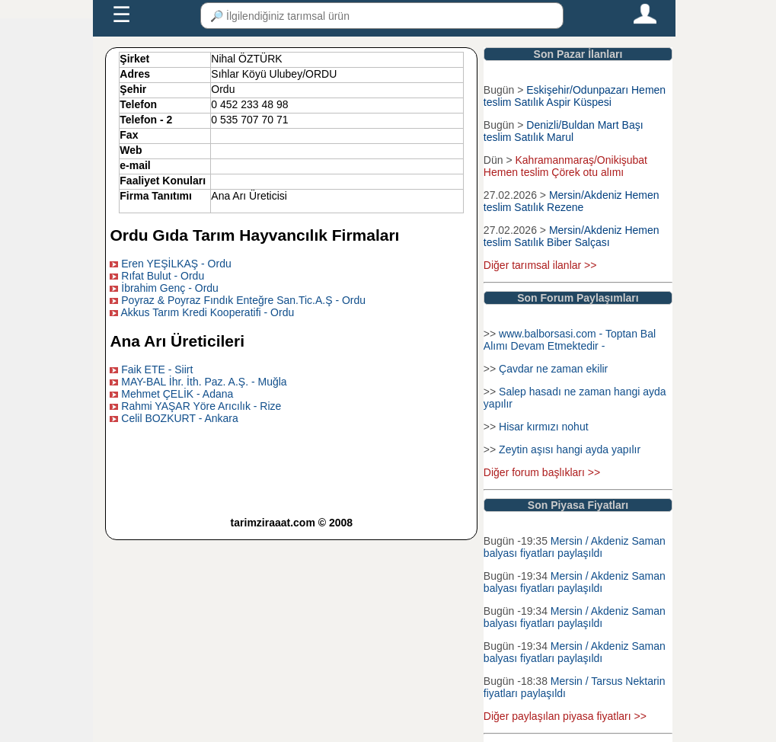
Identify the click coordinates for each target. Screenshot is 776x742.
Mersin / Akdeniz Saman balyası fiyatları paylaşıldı (575, 547)
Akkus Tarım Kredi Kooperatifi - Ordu (208, 312)
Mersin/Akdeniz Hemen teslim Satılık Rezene (571, 201)
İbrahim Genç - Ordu (170, 288)
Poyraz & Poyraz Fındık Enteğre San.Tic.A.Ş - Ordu (243, 300)
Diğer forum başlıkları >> (542, 472)
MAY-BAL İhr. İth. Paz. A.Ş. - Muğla (203, 382)
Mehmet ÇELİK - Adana (177, 394)
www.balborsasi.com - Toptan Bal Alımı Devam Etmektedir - (570, 340)
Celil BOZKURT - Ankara (179, 418)
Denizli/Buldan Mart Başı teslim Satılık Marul (563, 131)
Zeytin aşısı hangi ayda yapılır (569, 449)
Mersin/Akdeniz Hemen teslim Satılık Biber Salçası (571, 236)
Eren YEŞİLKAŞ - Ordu (176, 263)
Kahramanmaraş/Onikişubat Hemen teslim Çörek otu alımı (565, 166)
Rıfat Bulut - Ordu (162, 276)
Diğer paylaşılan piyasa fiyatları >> (565, 716)
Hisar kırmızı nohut (543, 427)
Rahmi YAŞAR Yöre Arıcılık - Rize (201, 406)
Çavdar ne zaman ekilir (553, 369)
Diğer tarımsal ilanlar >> (540, 265)
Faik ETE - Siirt (157, 369)
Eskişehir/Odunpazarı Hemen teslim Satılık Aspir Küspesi (575, 96)
